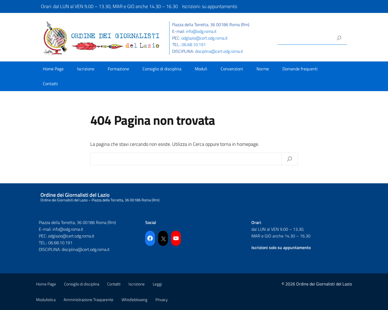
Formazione (118, 69)
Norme (263, 69)
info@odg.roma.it (201, 31)
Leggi (157, 284)
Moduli (201, 69)
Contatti (50, 83)
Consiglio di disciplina (162, 69)
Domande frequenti (300, 69)
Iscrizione (85, 69)
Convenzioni (232, 69)
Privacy (161, 300)
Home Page (53, 69)
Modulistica (46, 300)
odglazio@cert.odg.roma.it (204, 38)
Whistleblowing (134, 300)
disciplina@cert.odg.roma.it (219, 51)
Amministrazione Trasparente (88, 300)
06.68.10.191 (194, 44)
